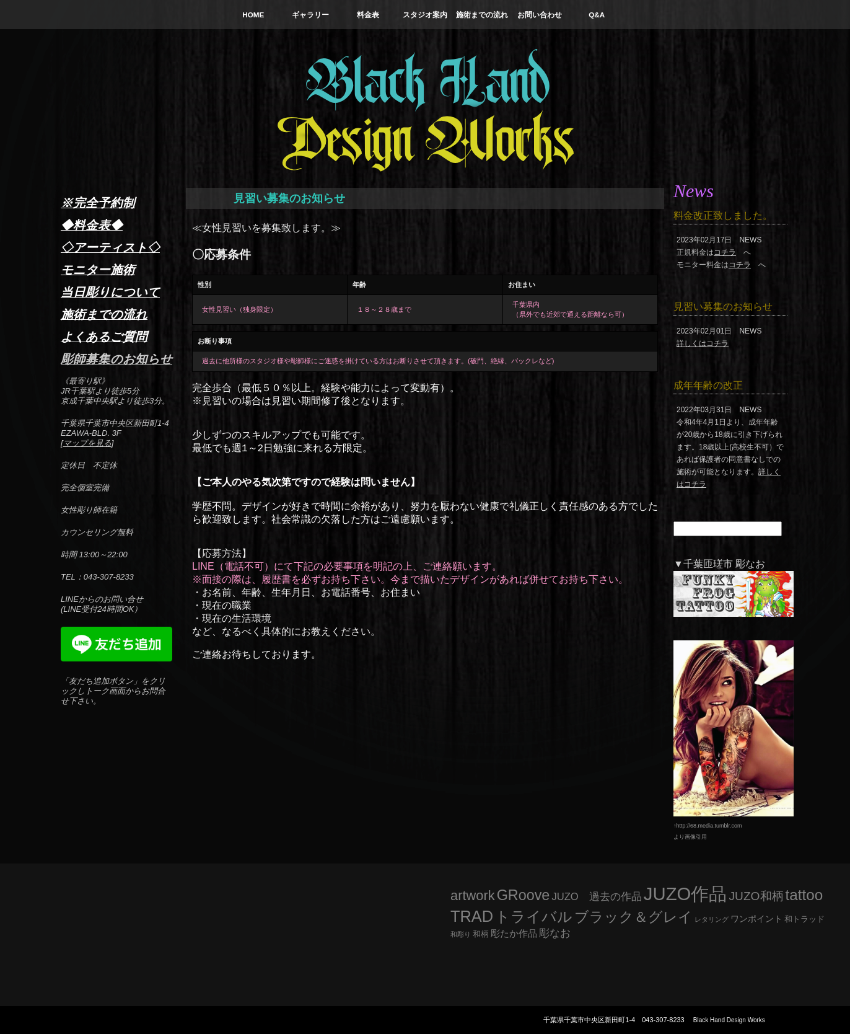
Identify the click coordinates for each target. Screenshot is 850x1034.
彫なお (555, 933)
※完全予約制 (98, 203)
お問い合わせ (539, 15)
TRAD (471, 916)
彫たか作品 (514, 934)
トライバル (533, 916)
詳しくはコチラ (703, 343)
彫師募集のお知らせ (116, 359)
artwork (472, 895)
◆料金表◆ (92, 225)
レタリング (711, 919)
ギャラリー (310, 15)
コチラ (725, 252)
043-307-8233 (663, 1019)
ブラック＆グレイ (633, 917)
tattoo (804, 894)
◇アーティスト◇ (110, 247)
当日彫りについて (110, 292)
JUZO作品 (685, 893)
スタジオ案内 (425, 15)
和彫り (460, 934)
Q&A (597, 15)
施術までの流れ (482, 15)
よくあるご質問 (104, 336)
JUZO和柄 (756, 896)
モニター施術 (98, 269)
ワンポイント (756, 919)
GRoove (523, 895)
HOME (253, 15)
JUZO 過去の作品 (596, 897)
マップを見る (87, 443)
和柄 (481, 934)
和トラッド (804, 919)
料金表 (368, 15)
